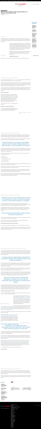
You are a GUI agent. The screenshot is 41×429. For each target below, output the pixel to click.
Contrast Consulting (15, 79)
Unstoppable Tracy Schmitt (12, 96)
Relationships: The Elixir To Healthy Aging (4, 389)
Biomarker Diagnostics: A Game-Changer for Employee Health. (4, 385)
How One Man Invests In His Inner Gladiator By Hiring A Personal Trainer (34, 45)
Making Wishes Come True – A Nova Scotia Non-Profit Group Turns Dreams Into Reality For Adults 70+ (15, 389)
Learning (6, 10)
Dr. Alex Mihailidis (26, 296)
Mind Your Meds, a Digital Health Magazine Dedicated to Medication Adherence (4, 392)
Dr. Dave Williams (11, 370)
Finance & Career (3, 10)
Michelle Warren (3, 14)
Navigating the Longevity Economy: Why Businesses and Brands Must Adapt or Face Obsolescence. (4, 398)
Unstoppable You (25, 112)
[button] (39, 4)
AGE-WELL (2, 293)
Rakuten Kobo (18, 225)
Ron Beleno (13, 315)
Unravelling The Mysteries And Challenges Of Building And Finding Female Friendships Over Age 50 (26, 389)
